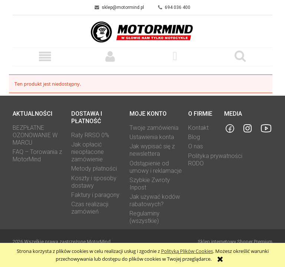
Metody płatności (94, 168)
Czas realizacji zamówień (89, 208)
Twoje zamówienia (154, 127)
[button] (45, 56)
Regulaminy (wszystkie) (145, 217)
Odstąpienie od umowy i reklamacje (156, 167)
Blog (194, 137)
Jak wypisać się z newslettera (152, 150)
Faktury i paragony (95, 194)
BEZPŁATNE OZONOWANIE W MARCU (35, 135)
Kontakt (198, 127)
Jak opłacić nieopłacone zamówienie (87, 152)
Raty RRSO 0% (90, 135)
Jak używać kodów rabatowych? (155, 200)
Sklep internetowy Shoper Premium (235, 241)
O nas (195, 146)
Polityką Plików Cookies (187, 251)
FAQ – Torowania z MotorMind (37, 155)
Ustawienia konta (152, 137)
